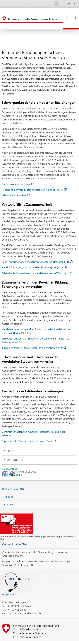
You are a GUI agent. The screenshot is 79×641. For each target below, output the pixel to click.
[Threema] (14, 462)
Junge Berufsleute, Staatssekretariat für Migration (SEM (34, 335)
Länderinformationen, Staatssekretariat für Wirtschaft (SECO (37, 249)
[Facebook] (3, 462)
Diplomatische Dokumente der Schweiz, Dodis (29, 428)
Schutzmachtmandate (16, 182)
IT (63, 3)
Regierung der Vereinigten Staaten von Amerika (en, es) (34, 177)
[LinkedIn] (10, 462)
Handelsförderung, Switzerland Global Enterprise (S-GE (34, 255)
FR (69, 3)
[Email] (20, 462)
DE (56, 3)
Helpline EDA (10, 582)
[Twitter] (7, 462)
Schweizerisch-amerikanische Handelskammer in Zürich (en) (36, 260)
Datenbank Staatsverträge (18, 171)
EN (75, 3)
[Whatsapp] (17, 462)
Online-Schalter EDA (13, 476)
